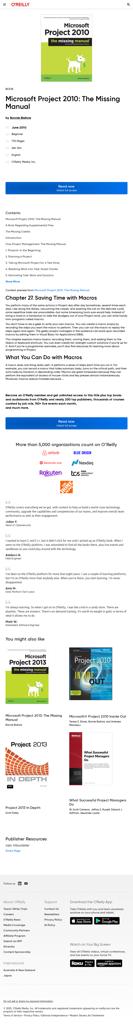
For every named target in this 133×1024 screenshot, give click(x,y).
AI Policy (49, 925)
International (13, 963)
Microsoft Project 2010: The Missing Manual (61, 290)
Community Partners (16, 930)
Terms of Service (12, 1015)
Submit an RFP (12, 941)
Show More (13, 281)
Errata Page (13, 850)
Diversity (9, 946)
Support (50, 902)
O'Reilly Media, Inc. (24, 161)
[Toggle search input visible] (128, 4)
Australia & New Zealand (19, 970)
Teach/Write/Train (15, 909)
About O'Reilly (14, 902)
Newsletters (51, 914)
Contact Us (51, 909)
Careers (8, 914)
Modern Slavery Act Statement (87, 1015)
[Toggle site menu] (4, 4)
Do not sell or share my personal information (28, 1001)
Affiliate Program (14, 936)
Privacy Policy (53, 919)
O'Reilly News (11, 919)
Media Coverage (14, 925)
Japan (7, 975)
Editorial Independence (54, 1015)
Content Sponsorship (16, 952)
